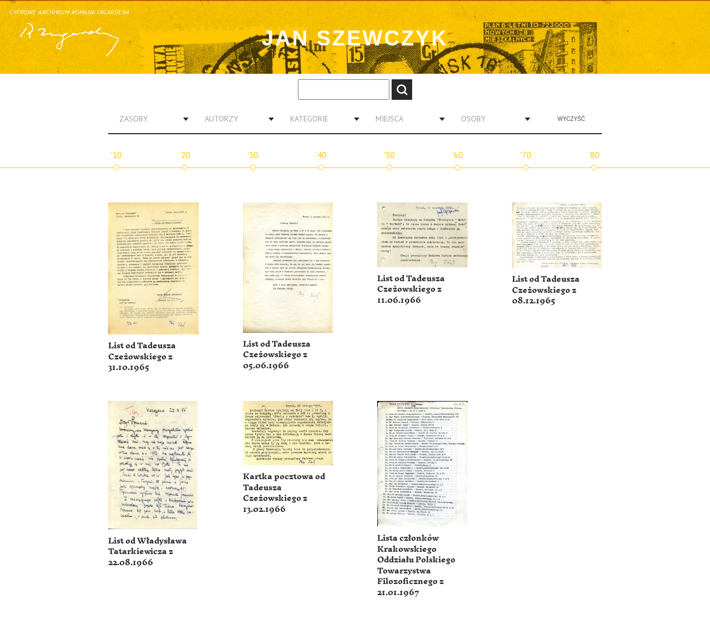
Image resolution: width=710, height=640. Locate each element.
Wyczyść (571, 119)
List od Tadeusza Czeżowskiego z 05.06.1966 (277, 354)
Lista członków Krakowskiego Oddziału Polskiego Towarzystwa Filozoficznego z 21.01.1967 (416, 565)
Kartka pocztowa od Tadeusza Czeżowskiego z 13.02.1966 (284, 493)
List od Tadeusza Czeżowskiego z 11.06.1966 (411, 289)
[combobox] (149, 118)
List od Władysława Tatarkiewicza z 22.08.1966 (147, 551)
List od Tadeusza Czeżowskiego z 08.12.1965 (546, 290)
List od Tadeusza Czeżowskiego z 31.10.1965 (142, 356)
